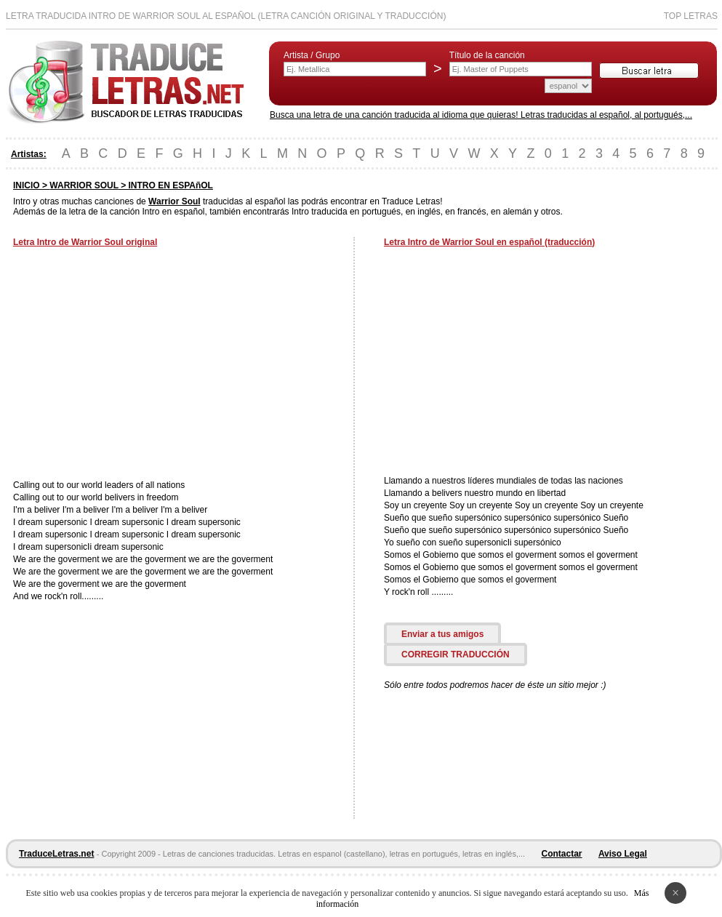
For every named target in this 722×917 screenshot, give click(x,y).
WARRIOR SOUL (83, 185)
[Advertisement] (135, 365)
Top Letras (691, 16)
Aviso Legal (622, 854)
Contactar (562, 854)
